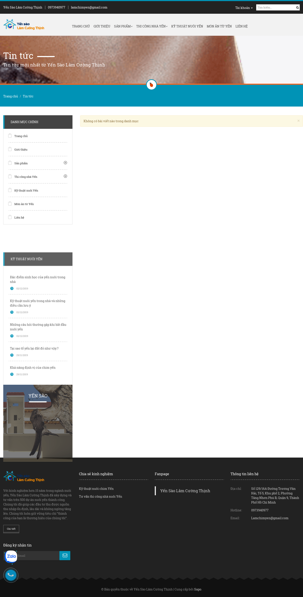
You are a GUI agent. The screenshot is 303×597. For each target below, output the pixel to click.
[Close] (298, 120)
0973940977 (56, 7)
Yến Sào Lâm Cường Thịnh (185, 490)
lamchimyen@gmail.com (89, 7)
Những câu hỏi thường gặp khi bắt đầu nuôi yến (38, 375)
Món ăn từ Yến (219, 26)
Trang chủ (81, 26)
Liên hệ (242, 26)
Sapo (197, 589)
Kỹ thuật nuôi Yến (187, 26)
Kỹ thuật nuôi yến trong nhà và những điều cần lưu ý (37, 352)
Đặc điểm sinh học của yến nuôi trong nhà (37, 328)
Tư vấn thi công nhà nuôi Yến (100, 496)
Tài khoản (244, 8)
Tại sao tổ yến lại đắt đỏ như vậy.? (34, 397)
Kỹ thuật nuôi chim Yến (96, 489)
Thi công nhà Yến (152, 26)
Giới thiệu (102, 26)
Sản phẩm (123, 26)
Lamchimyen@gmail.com (269, 518)
